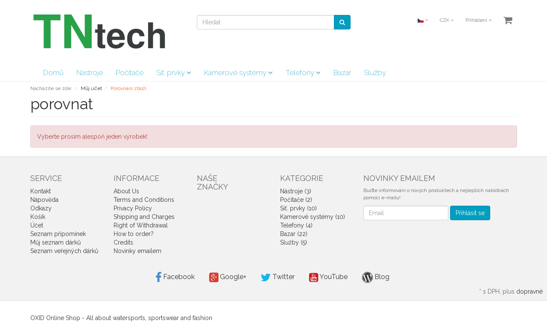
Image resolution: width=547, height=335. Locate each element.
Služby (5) (293, 242)
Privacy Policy (133, 208)
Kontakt (40, 191)
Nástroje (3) (295, 191)
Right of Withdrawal (141, 225)
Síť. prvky (173, 72)
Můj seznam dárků (55, 242)
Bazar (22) (293, 233)
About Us (126, 191)
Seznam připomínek (58, 233)
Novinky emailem (137, 251)
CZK (446, 20)
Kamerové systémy (238, 72)
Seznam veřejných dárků (64, 251)
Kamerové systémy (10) (312, 216)
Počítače (129, 72)
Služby (375, 72)
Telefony (303, 72)
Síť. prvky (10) (298, 208)
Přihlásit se (470, 213)
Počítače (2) (296, 199)
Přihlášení (478, 20)
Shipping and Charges (144, 216)
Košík (37, 216)
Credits (123, 242)
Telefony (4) (296, 225)
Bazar (342, 72)
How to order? (134, 233)
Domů (53, 72)
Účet (36, 225)
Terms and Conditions (144, 199)
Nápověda (44, 199)
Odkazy (41, 208)
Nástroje (89, 72)
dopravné (529, 291)
